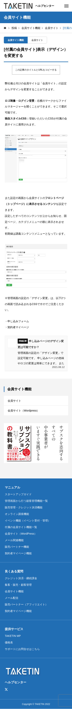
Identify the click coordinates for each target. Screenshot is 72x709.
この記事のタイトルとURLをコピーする (36, 69)
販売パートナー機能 (17, 546)
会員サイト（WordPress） (21, 533)
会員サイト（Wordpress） (23, 410)
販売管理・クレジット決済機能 (23, 507)
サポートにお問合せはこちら (22, 649)
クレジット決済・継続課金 (21, 578)
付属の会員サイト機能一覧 (21, 527)
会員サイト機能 (16, 40)
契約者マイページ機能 (18, 553)
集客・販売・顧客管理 (18, 584)
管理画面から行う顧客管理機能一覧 (26, 500)
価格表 (9, 642)
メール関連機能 (14, 540)
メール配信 (11, 597)
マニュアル (12, 487)
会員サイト (37, 40)
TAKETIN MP (13, 635)
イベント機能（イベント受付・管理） (27, 520)
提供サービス (14, 629)
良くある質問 (14, 571)
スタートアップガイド (18, 494)
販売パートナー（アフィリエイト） (26, 604)
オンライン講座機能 (17, 513)
